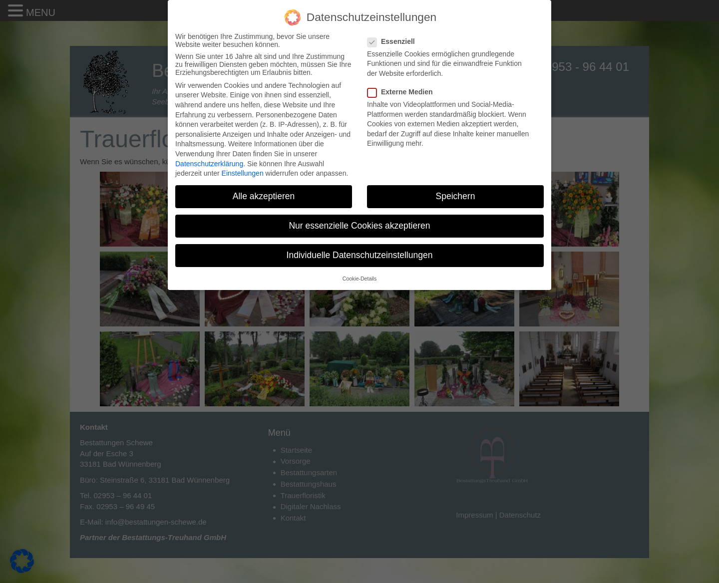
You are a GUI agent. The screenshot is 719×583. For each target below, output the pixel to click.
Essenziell (394, 41)
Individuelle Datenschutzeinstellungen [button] (360, 255)
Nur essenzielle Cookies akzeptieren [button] (359, 226)
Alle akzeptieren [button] (264, 196)
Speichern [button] (455, 196)
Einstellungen (243, 173)
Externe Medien (403, 92)
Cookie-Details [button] (359, 279)
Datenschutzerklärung (209, 164)
